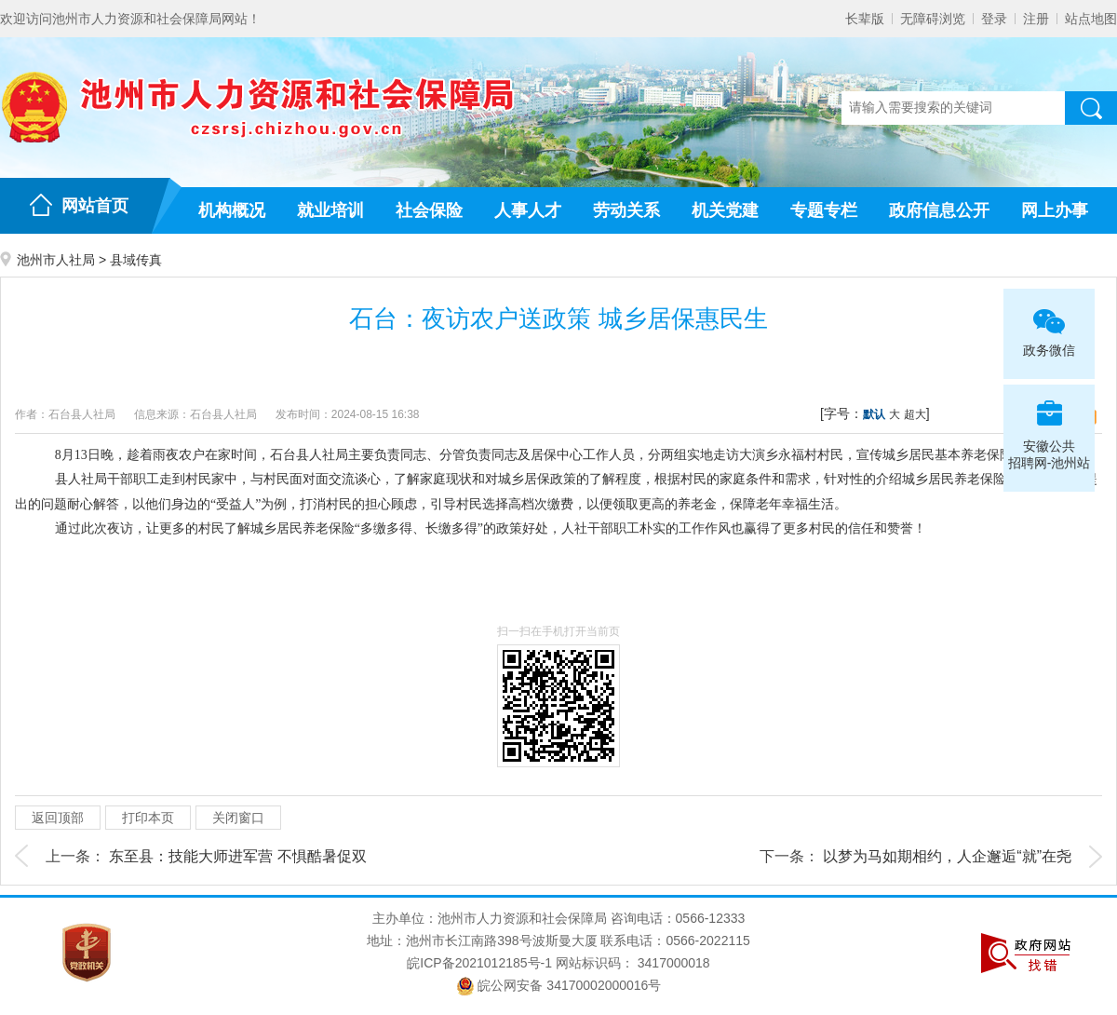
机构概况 (231, 210)
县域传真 (136, 259)
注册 (1036, 18)
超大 (915, 414)
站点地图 (1091, 18)
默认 (874, 414)
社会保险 (429, 210)
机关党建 (725, 210)
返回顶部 (58, 817)
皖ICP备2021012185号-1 (479, 962)
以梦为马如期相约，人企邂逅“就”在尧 (947, 856)
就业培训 (330, 210)
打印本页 (148, 817)
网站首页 (94, 205)
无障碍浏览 (932, 18)
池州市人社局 (56, 259)
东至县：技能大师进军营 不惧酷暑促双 (237, 856)
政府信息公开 (939, 210)
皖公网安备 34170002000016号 (559, 985)
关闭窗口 (238, 817)
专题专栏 (823, 210)
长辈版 (864, 18)
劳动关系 (626, 210)
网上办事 (1054, 210)
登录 (994, 18)
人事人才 (527, 210)
